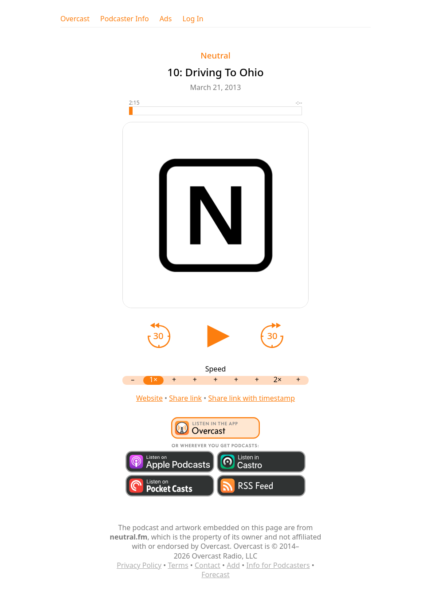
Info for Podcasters (278, 565)
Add (233, 565)
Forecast (215, 574)
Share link (185, 398)
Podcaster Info (124, 18)
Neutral (215, 55)
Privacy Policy (139, 565)
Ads (166, 18)
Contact (207, 565)
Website (149, 398)
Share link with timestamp (251, 398)
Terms (178, 565)
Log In (192, 18)
